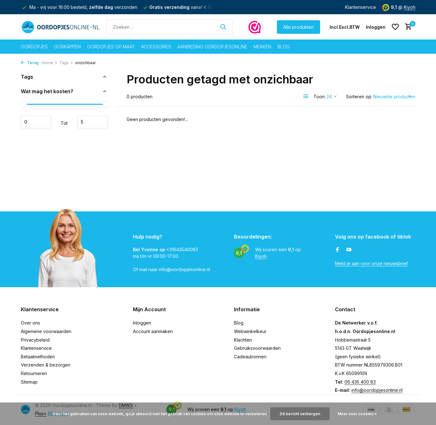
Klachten (243, 340)
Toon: (320, 96)
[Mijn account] (375, 27)
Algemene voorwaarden (46, 331)
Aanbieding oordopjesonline (212, 46)
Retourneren (34, 373)
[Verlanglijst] (395, 26)
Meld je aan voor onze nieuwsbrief (371, 263)
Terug (30, 62)
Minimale (36, 122)
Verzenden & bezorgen (45, 364)
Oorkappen (67, 46)
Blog (284, 46)
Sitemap (29, 382)
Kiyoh (409, 7)
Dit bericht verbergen (300, 413)
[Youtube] (348, 250)
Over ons (30, 322)
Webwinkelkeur (250, 331)
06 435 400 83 (360, 382)
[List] (306, 96)
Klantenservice (360, 7)
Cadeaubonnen (250, 356)
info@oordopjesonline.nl (377, 390)
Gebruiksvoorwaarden (257, 348)
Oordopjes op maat (111, 46)
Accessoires (156, 46)
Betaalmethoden (38, 356)
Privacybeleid (35, 340)
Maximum (92, 122)
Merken (262, 46)
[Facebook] (337, 250)
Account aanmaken (153, 331)
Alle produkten (298, 27)
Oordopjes (34, 46)
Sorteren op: (359, 96)
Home (49, 62)
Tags (66, 62)
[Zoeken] (169, 27)
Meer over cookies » (357, 413)
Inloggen (142, 322)
